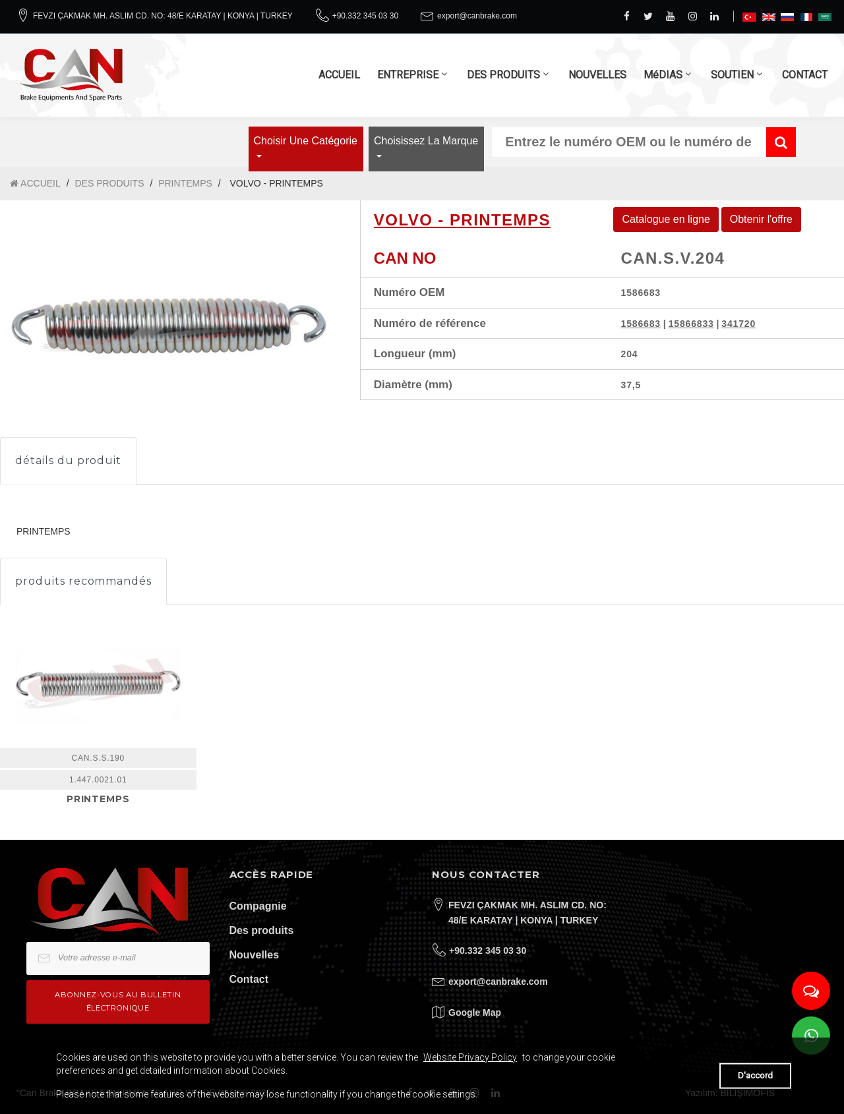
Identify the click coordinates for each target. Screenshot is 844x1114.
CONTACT (805, 75)
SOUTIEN (732, 75)
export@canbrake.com (477, 15)
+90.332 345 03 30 (365, 15)
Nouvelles (254, 954)
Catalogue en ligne (665, 219)
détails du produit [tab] (68, 460)
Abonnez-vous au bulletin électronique (118, 1001)
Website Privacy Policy (470, 1057)
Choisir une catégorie (305, 140)
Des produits (261, 930)
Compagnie (258, 906)
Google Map (474, 1012)
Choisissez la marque (426, 140)
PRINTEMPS (185, 183)
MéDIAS (663, 75)
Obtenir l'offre (761, 219)
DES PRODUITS (503, 75)
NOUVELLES (597, 75)
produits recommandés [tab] (83, 581)
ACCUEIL (339, 75)
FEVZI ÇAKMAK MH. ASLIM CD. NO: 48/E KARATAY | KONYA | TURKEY (163, 15)
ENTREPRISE (407, 75)
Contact (249, 979)
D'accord (755, 1075)
